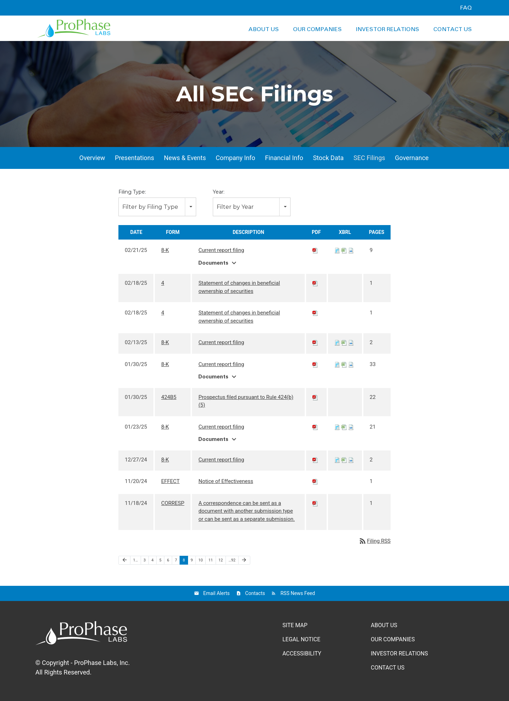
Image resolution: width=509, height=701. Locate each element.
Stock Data (328, 157)
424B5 (168, 397)
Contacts (255, 593)
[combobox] (157, 207)
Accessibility (301, 653)
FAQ (466, 8)
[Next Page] (244, 560)
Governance (411, 157)
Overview (92, 157)
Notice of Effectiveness (225, 481)
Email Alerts (216, 593)
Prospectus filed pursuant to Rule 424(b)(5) (245, 401)
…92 (231, 560)
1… (135, 560)
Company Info (235, 157)
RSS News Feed (297, 593)
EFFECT (170, 481)
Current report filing (221, 250)
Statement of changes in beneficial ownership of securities (239, 287)
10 (200, 560)
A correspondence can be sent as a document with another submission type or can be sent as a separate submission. (246, 511)
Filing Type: (132, 192)
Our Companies (317, 29)
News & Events (185, 157)
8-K (165, 250)
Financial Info (284, 157)
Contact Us (452, 29)
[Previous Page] (124, 560)
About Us (263, 29)
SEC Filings (369, 157)
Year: (218, 192)
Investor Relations (387, 29)
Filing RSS (374, 541)
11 (211, 560)
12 (220, 560)
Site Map (295, 625)
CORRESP (172, 503)
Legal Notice (301, 639)
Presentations (134, 157)
